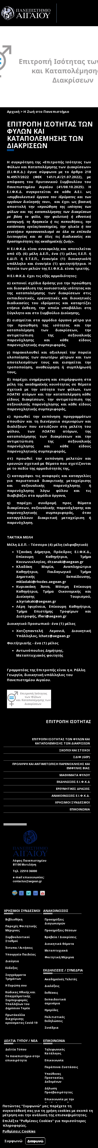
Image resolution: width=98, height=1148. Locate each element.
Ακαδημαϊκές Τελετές (61, 979)
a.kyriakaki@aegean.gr (37, 601)
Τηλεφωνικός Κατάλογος (55, 1051)
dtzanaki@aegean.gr (66, 561)
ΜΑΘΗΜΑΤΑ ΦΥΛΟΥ (74, 775)
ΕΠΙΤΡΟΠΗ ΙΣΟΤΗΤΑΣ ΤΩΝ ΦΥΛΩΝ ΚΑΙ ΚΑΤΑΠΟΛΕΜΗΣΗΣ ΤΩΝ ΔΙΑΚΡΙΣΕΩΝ (61, 741)
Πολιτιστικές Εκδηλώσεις (55, 1019)
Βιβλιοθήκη (14, 919)
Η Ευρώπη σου (16, 985)
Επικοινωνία (54, 1060)
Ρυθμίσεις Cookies (19, 1131)
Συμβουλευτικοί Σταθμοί (17, 939)
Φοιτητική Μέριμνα (59, 957)
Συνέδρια (52, 1028)
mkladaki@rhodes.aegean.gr (42, 581)
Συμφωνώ (13, 1141)
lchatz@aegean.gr (56, 635)
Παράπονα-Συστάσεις (61, 1067)
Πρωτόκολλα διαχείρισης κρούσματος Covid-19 (21, 1019)
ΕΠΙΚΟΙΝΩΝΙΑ (80, 809)
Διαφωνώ (35, 1141)
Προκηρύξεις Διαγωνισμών (55, 921)
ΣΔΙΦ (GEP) (81, 757)
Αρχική (13, 111)
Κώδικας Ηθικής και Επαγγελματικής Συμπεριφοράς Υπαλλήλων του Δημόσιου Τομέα (20, 1000)
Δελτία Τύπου (15, 1049)
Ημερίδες (51, 1010)
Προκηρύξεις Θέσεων (60, 930)
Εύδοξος (11, 968)
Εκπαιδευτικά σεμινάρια (55, 1001)
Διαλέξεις (52, 986)
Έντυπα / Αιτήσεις (19, 948)
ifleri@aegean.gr (53, 616)
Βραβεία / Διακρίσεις (60, 937)
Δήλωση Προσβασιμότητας (59, 1090)
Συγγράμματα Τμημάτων (15, 977)
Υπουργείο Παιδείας (20, 954)
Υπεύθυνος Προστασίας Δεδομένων (54, 1078)
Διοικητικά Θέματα (59, 944)
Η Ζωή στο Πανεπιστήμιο (46, 111)
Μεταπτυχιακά (56, 950)
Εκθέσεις (51, 993)
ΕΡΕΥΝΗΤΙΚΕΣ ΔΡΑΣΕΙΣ (73, 789)
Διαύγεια (12, 961)
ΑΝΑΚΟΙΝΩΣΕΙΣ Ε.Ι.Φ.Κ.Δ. (71, 796)
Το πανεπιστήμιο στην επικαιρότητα (22, 1058)
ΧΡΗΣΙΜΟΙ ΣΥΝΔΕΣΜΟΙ (72, 802)
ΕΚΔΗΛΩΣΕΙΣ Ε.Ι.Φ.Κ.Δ (73, 782)
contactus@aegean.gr (29, 881)
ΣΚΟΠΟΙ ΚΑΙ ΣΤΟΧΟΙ (74, 750)
